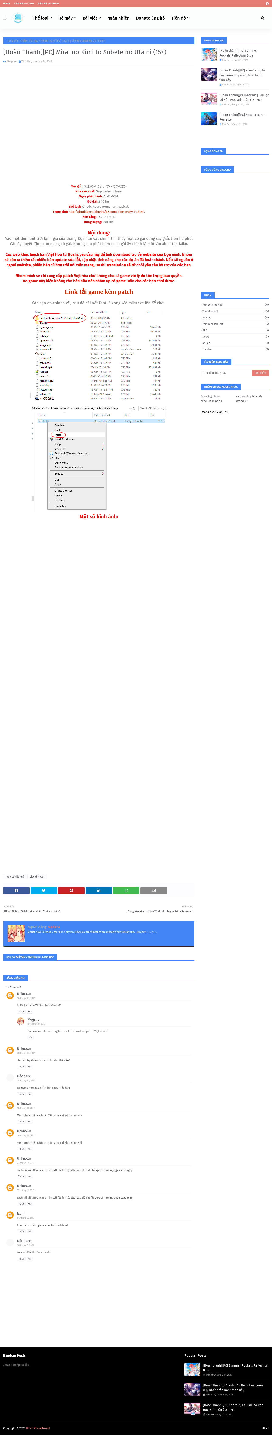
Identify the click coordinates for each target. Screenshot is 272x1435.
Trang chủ (12, 40)
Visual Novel (37, 876)
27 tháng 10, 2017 (36, 1024)
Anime (235, 343)
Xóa (29, 1011)
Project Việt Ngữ (29, 40)
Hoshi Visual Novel (38, 1428)
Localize (235, 349)
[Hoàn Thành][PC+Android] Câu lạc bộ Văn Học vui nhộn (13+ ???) (244, 97)
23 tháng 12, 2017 (25, 1163)
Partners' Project (235, 323)
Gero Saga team (210, 396)
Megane (12, 61)
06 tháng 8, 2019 (25, 1217)
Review (235, 317)
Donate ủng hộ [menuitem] (150, 18)
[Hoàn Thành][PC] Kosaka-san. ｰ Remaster (242, 117)
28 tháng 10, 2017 (26, 1053)
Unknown (24, 994)
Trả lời (21, 1011)
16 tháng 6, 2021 (25, 1245)
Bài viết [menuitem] (90, 18)
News (235, 336)
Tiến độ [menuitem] (178, 18)
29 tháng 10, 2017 (26, 1080)
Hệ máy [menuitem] (65, 18)
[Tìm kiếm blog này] (226, 373)
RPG (235, 330)
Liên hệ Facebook (48, 3)
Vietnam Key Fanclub (249, 396)
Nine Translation (211, 400)
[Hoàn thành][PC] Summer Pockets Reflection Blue (238, 53)
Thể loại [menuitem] (40, 18)
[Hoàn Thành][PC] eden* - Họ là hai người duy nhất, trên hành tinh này (242, 75)
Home (6, 3)
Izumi (21, 1213)
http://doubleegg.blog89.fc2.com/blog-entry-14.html (106, 212)
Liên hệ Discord (24, 3)
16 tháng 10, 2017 (26, 998)
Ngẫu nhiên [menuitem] (118, 18)
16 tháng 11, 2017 (26, 1108)
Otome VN (242, 400)
